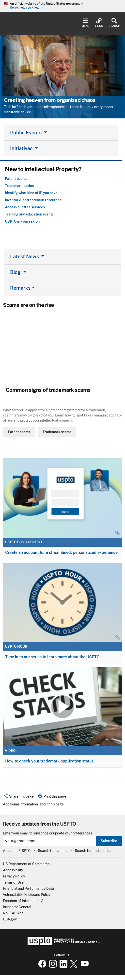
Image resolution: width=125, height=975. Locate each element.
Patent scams (19, 432)
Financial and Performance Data (28, 888)
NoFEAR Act (13, 913)
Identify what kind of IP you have (31, 193)
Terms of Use (13, 882)
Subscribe (109, 841)
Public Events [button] (26, 133)
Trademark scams (57, 432)
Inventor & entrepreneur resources (33, 200)
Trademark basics (19, 186)
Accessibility (13, 870)
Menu (85, 23)
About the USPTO (17, 851)
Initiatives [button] (22, 148)
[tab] (61, 133)
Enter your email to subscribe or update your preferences (47, 833)
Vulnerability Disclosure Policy (26, 895)
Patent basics (16, 179)
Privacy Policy (14, 876)
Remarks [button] (20, 288)
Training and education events (29, 214)
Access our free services (25, 207)
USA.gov (10, 919)
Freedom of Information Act (25, 901)
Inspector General (17, 907)
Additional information (20, 804)
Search (114, 23)
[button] (18, 797)
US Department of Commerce (26, 864)
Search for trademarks (92, 851)
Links (99, 23)
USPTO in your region (22, 221)
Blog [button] (16, 272)
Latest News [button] (25, 256)
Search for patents (52, 851)
